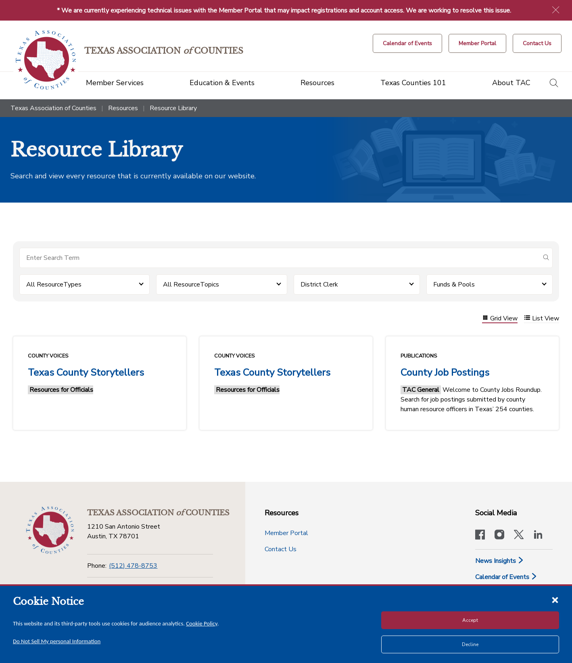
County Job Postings (445, 372)
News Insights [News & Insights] (499, 560)
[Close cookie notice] (555, 600)
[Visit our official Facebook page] (480, 535)
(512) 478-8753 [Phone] (133, 565)
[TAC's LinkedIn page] (538, 535)
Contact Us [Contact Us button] (280, 549)
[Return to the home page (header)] (45, 60)
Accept (470, 620)
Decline (470, 644)
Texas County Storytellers (86, 372)
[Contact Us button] (537, 43)
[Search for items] (279, 258)
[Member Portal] (477, 43)
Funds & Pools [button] (454, 284)
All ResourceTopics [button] (191, 284)
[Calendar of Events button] (407, 43)
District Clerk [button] (319, 284)
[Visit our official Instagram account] (499, 535)
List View (541, 318)
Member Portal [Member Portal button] (286, 533)
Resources (123, 108)
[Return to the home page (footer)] (50, 530)
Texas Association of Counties (53, 108)
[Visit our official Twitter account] (519, 535)
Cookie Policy (201, 623)
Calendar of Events (506, 577)
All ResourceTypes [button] (53, 284)
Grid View (500, 318)
